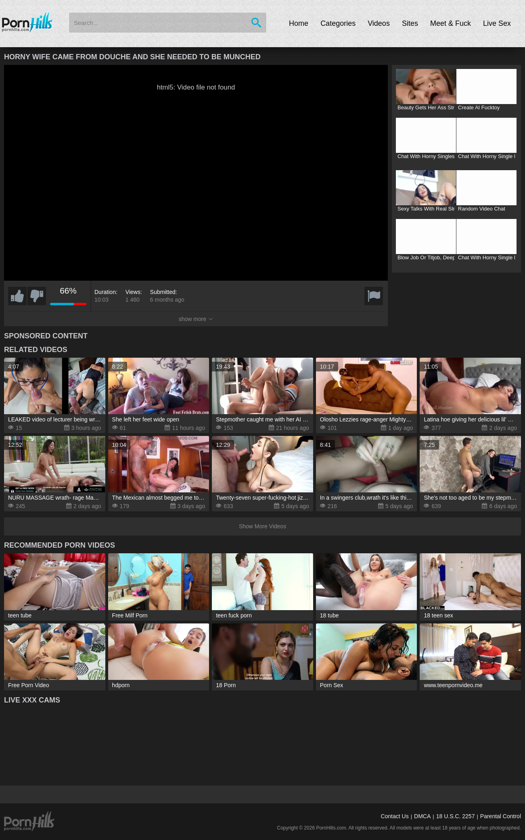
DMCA (422, 816)
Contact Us (394, 816)
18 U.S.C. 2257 (455, 816)
